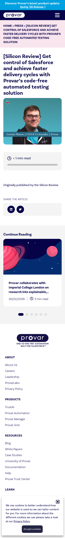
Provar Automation (17, 413)
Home (7, 26)
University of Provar (17, 461)
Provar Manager (15, 419)
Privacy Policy (22, 521)
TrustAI (9, 407)
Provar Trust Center (17, 479)
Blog (8, 443)
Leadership (12, 377)
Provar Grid (12, 425)
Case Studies (13, 455)
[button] (57, 501)
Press (19, 26)
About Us (11, 365)
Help (8, 473)
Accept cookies (32, 529)
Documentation (15, 467)
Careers (10, 371)
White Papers (13, 449)
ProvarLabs (12, 383)
